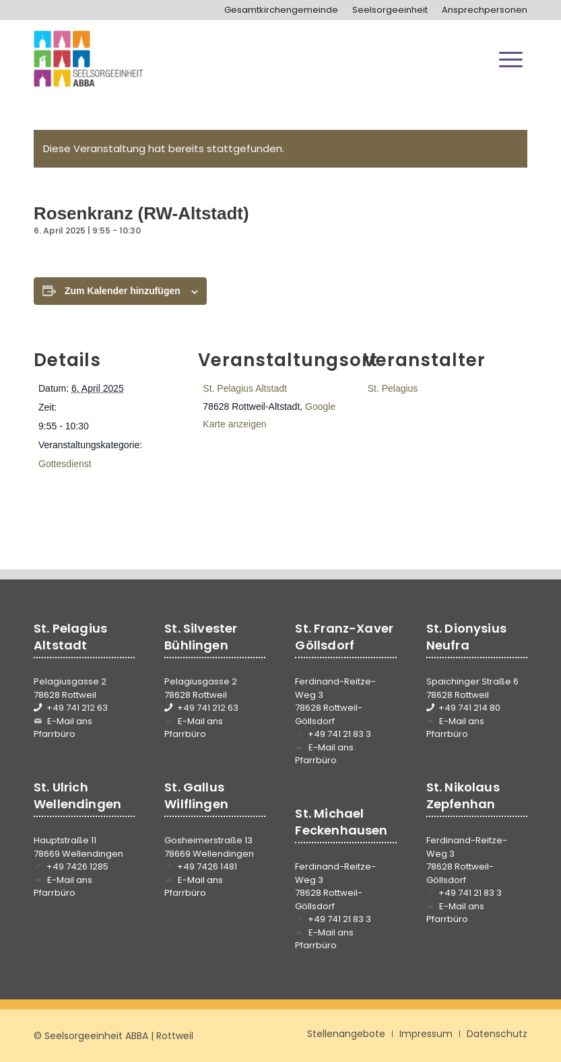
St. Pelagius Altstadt (245, 388)
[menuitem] (281, 10)
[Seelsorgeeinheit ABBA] (88, 59)
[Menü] (510, 59)
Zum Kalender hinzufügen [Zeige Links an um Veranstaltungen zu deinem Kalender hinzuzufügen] (122, 290)
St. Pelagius (393, 388)
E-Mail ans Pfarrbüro (63, 728)
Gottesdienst (65, 463)
